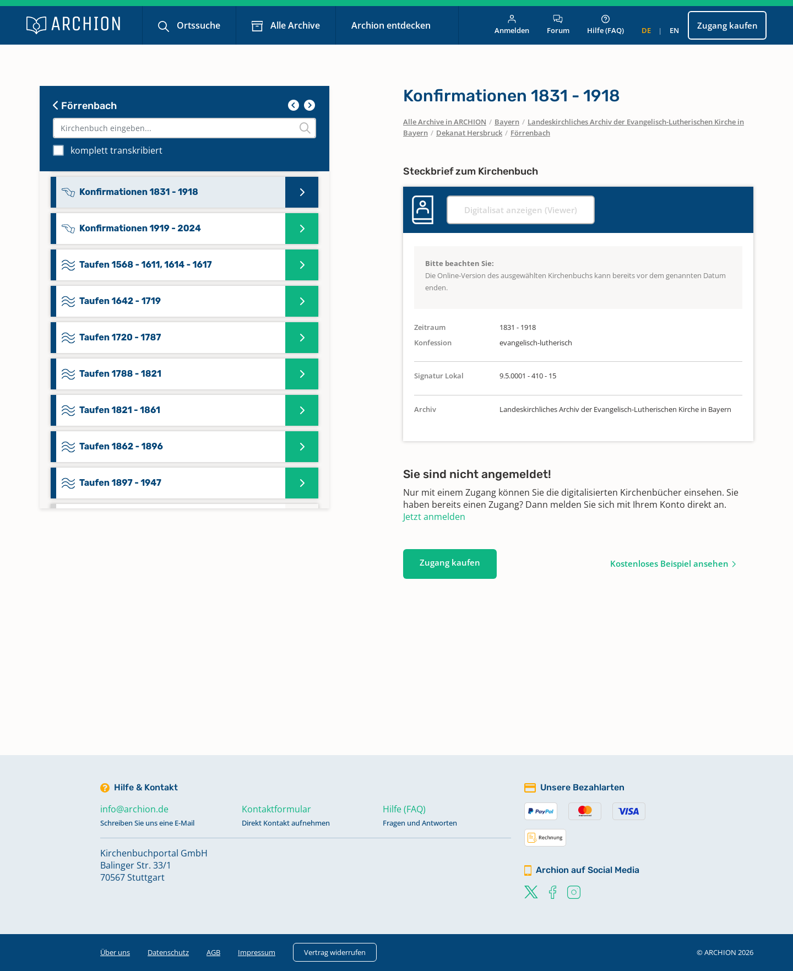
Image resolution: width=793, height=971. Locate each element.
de (646, 30)
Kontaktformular (276, 809)
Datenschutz (168, 952)
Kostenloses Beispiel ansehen (669, 563)
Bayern (507, 122)
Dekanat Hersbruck (469, 133)
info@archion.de (134, 809)
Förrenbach (85, 106)
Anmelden (512, 25)
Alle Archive (294, 25)
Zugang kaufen (727, 25)
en (674, 30)
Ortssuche (197, 25)
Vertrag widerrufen (335, 952)
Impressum (256, 952)
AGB (213, 952)
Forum (558, 25)
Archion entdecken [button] (392, 25)
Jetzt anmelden (434, 517)
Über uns (115, 952)
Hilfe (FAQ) (605, 25)
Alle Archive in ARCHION (444, 122)
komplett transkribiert (116, 150)
